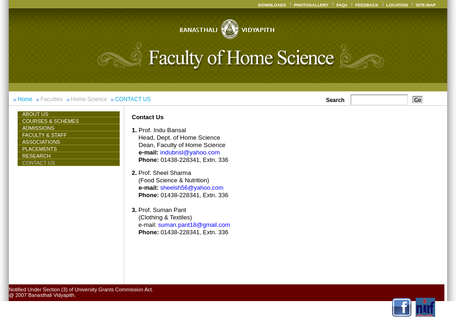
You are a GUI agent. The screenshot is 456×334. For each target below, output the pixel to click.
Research (36, 156)
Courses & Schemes (50, 121)
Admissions (38, 128)
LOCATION (397, 5)
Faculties (51, 99)
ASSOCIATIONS (41, 142)
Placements (39, 149)
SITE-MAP (426, 5)
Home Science (89, 99)
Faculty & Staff (44, 135)
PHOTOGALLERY (311, 5)
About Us (39, 114)
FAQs (341, 5)
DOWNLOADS (272, 5)
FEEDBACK (367, 5)
